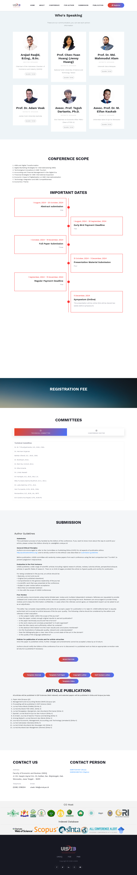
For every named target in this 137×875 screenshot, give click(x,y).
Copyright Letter (80, 675)
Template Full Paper (57, 675)
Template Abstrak (34, 675)
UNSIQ (59, 857)
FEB (69, 857)
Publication (98, 5)
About (42, 5)
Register (116, 5)
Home (32, 5)
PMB (78, 857)
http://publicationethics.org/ (27, 553)
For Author (69, 5)
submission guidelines (89, 553)
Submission (83, 5)
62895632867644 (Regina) (79, 772)
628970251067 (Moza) (78, 770)
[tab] (40, 432)
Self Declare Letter (102, 675)
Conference (54, 5)
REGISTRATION (68, 659)
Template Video (68, 681)
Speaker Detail (30, 74)
